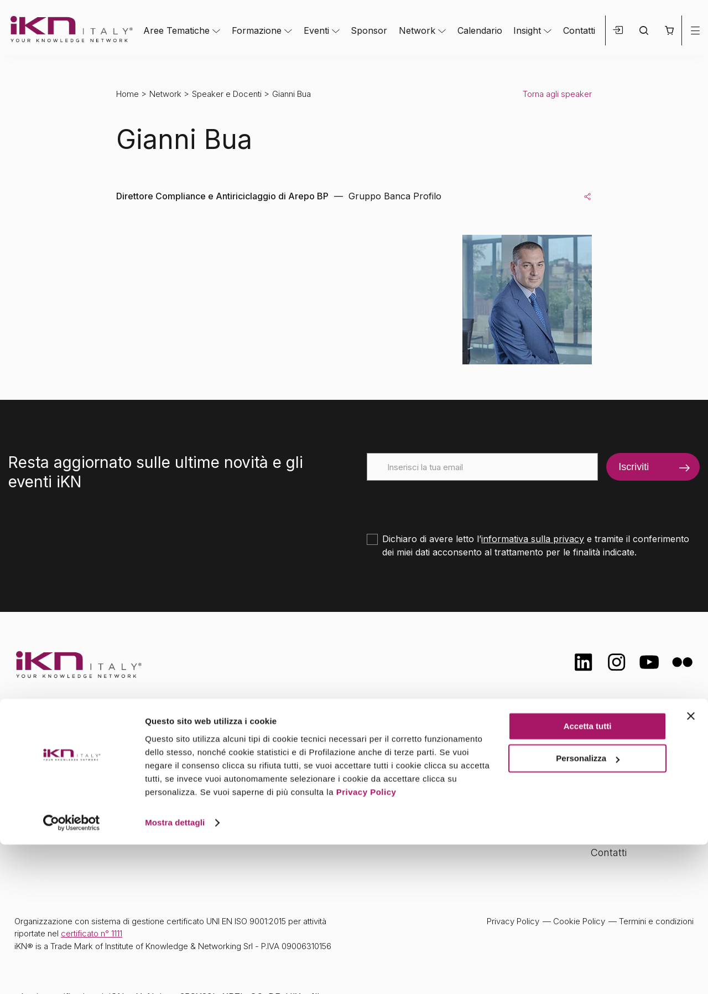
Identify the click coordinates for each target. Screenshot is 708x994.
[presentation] (451, 502)
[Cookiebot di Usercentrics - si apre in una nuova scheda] (71, 972)
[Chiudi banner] (691, 865)
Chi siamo (613, 743)
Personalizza (588, 908)
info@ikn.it (60, 779)
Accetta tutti (588, 875)
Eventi (316, 30)
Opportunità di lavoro (639, 809)
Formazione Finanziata (642, 786)
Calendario (479, 30)
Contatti (579, 30)
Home (127, 94)
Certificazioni (619, 765)
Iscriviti (633, 466)
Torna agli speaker (557, 94)
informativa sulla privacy (532, 538)
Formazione (257, 30)
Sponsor (369, 30)
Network (417, 30)
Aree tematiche (263, 744)
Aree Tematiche (176, 30)
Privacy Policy (366, 941)
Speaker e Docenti (227, 94)
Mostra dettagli (175, 972)
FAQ (600, 830)
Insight (527, 30)
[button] (669, 30)
